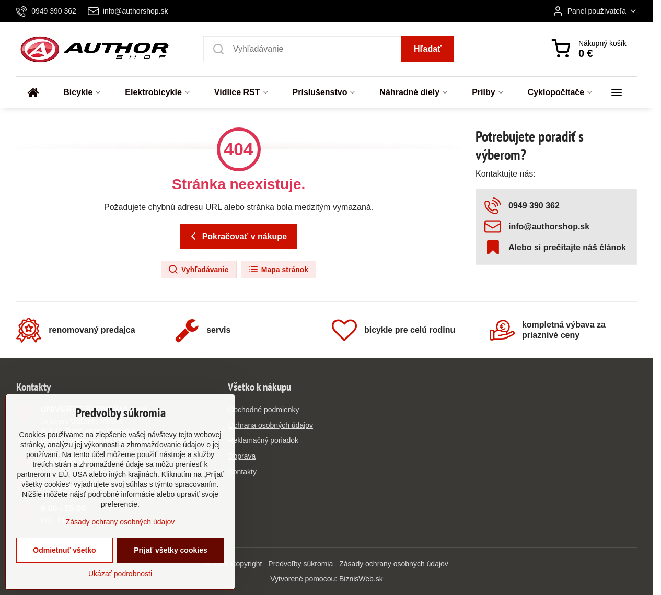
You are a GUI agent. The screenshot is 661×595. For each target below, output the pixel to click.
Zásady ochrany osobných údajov (393, 563)
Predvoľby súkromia (300, 563)
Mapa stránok (278, 269)
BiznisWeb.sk (361, 579)
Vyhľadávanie (198, 269)
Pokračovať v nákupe (237, 236)
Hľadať (428, 48)
